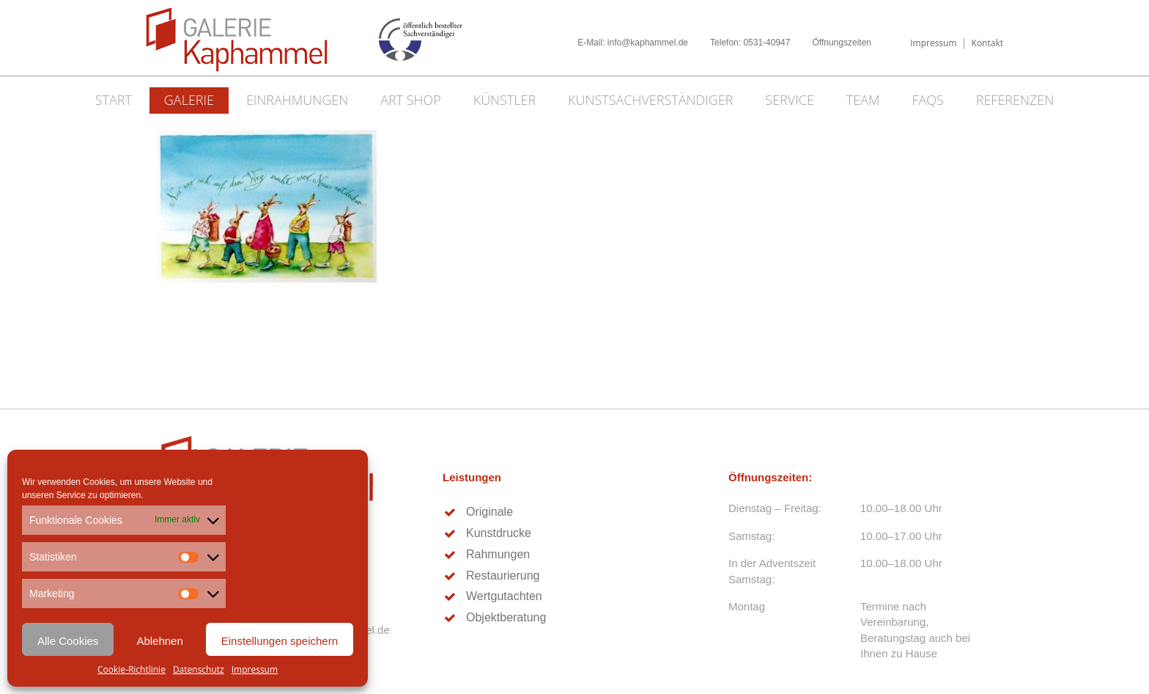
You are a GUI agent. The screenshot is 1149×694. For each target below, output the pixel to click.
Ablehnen (159, 641)
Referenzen (1015, 100)
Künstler (504, 100)
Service (789, 100)
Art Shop (410, 100)
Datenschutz (198, 669)
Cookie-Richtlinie (131, 669)
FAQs (927, 100)
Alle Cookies (67, 641)
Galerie (189, 100)
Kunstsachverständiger (650, 100)
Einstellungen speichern (279, 641)
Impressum (255, 669)
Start (113, 100)
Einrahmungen (297, 100)
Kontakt (987, 43)
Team (863, 100)
